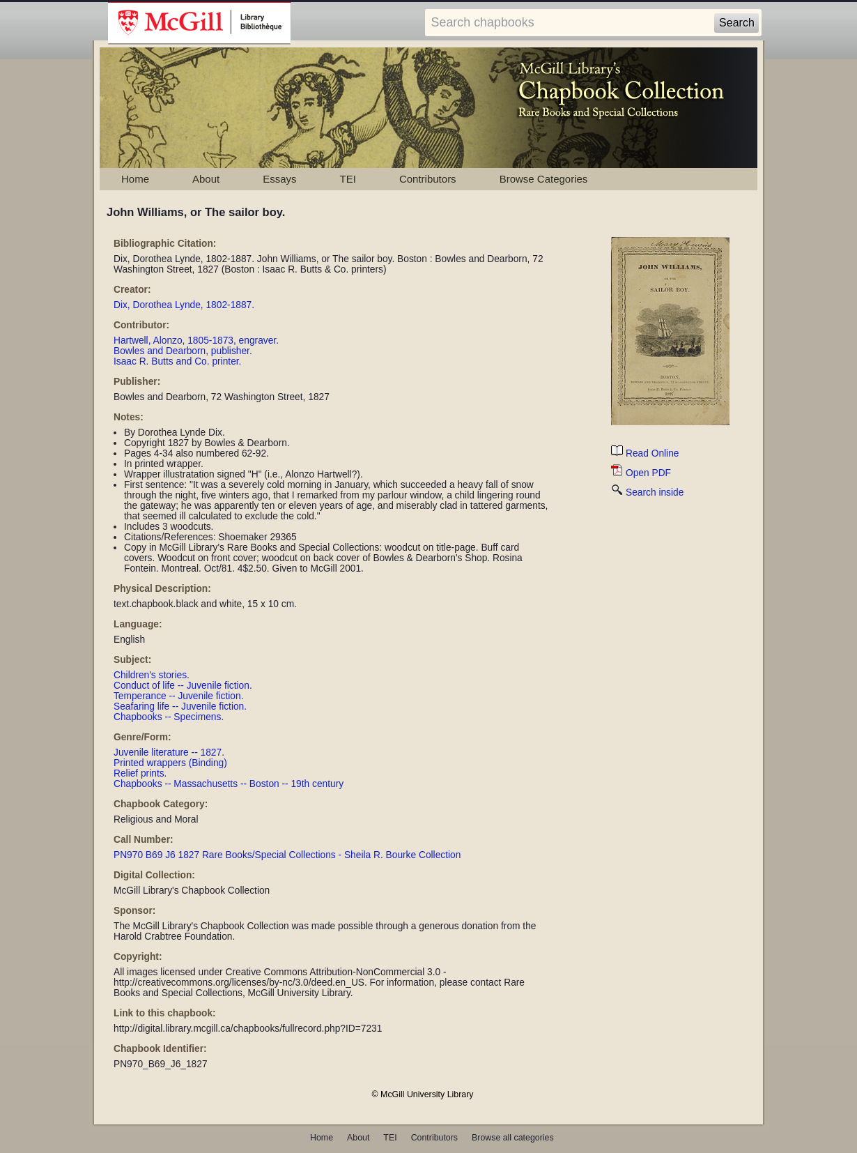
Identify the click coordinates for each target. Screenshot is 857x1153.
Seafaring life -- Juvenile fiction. (180, 706)
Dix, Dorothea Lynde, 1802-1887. (184, 305)
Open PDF (641, 473)
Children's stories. (152, 675)
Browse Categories (544, 179)
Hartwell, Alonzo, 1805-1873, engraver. (196, 340)
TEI (348, 179)
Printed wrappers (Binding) (170, 763)
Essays (279, 179)
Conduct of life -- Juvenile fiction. (183, 685)
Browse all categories (513, 1138)
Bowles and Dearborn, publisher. (183, 351)
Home (135, 179)
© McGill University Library (423, 1094)
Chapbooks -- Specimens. (169, 717)
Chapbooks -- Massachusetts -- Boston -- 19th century (228, 784)
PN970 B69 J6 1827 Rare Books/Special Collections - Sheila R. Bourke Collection (287, 855)
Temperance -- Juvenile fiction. (178, 696)
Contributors (427, 179)
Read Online (645, 453)
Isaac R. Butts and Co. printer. (177, 361)
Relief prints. (140, 773)
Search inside (647, 492)
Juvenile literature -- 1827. (169, 752)
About (205, 179)
